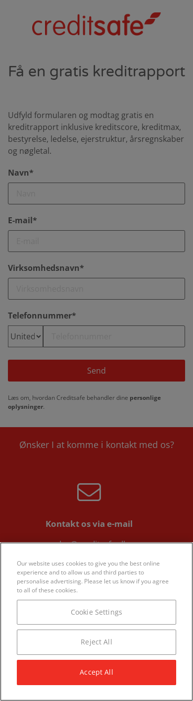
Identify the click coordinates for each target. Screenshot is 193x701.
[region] (96, 621)
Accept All (96, 672)
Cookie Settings (96, 612)
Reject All (96, 641)
